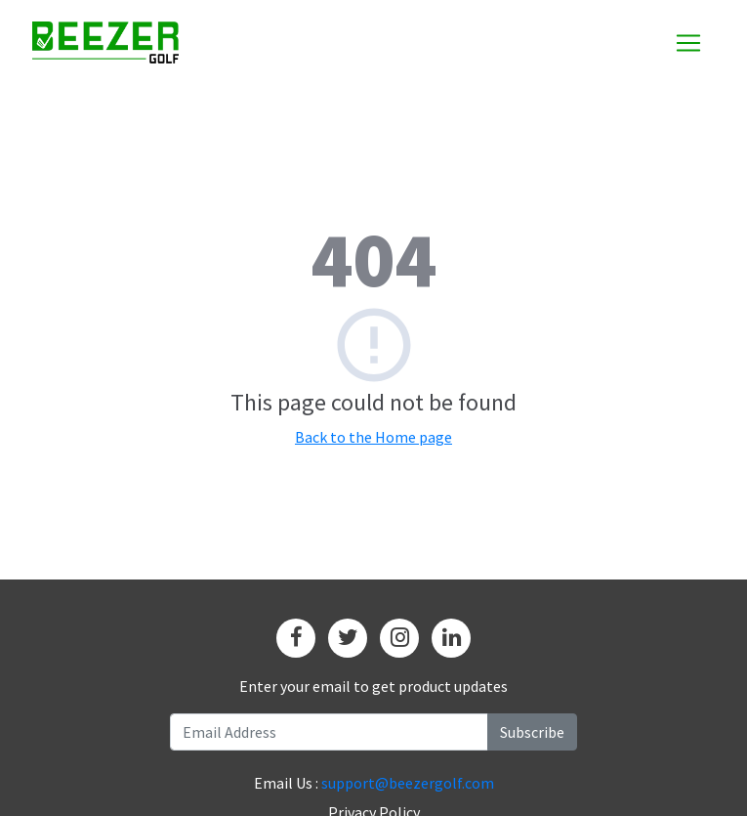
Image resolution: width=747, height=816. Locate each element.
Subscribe (532, 732)
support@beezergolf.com (407, 783)
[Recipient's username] (329, 732)
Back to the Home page (373, 437)
